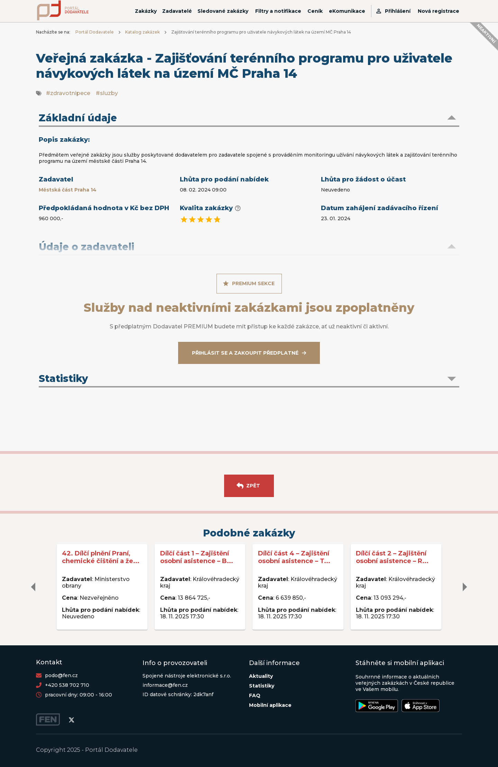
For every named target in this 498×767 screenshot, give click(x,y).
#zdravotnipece (68, 93)
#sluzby (107, 93)
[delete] (33, 586)
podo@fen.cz (61, 675)
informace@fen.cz (165, 685)
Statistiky (261, 686)
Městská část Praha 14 (67, 190)
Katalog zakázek (142, 32)
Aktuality (261, 676)
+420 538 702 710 (67, 685)
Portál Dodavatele (94, 32)
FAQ (254, 695)
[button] (249, 118)
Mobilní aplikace (270, 705)
